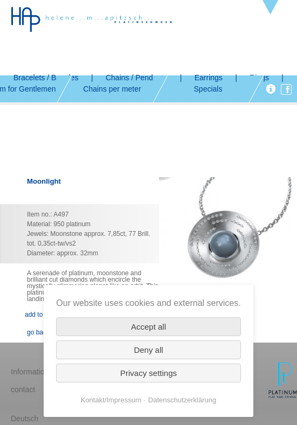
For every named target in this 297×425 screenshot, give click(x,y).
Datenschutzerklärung (182, 400)
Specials (208, 89)
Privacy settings (148, 373)
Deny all (148, 349)
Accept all (148, 326)
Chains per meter (112, 89)
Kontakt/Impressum (111, 400)
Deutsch (24, 418)
